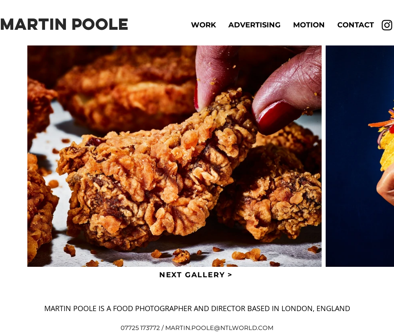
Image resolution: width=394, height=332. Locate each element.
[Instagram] (387, 25)
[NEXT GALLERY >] (197, 275)
